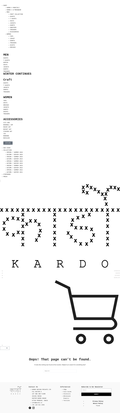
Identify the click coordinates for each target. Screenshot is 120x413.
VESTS (12, 21)
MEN (8, 12)
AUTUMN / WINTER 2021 (15, 172)
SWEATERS (13, 27)
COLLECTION (7, 150)
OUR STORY (6, 148)
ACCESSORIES (14, 32)
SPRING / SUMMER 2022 (15, 170)
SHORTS (12, 25)
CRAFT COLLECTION (16, 14)
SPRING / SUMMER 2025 (15, 157)
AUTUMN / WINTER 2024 (15, 159)
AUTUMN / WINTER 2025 (15, 154)
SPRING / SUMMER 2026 (15, 152)
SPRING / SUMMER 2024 (15, 161)
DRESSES (13, 47)
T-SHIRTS (13, 18)
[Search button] (75, 371)
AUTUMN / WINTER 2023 (15, 163)
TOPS (11, 36)
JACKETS (13, 23)
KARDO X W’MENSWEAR (14, 10)
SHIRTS (12, 16)
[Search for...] (58, 371)
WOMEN (9, 34)
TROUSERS (13, 29)
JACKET (12, 38)
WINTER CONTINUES (17, 74)
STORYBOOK (6, 174)
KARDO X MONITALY (13, 7)
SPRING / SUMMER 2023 (15, 165)
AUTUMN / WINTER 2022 (15, 168)
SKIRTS (12, 45)
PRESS (5, 176)
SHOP (5, 5)
